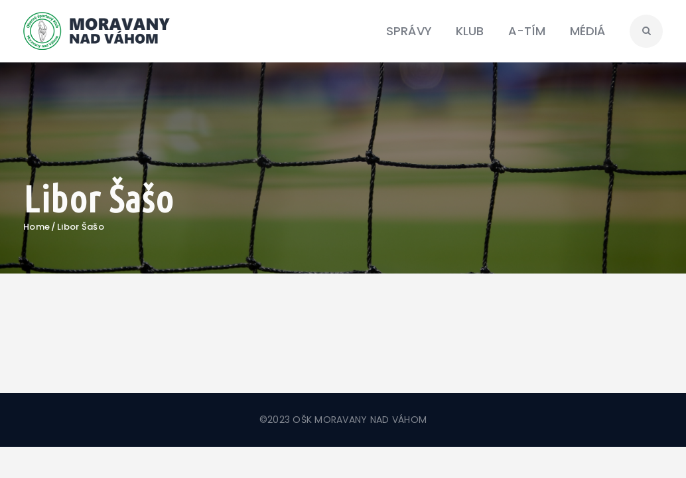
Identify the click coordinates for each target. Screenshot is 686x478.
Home (36, 227)
